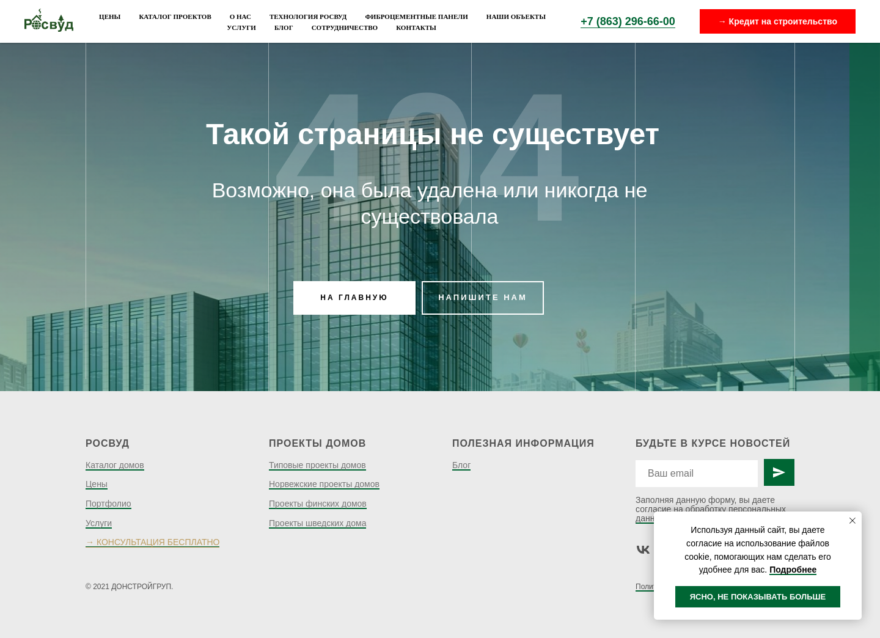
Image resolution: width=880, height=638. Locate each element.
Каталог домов (115, 465)
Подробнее (792, 569)
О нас (240, 16)
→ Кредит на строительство (777, 21)
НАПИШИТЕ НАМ (482, 297)
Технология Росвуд (308, 16)
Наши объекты (516, 16)
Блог (283, 27)
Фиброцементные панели (416, 16)
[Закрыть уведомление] (852, 521)
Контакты (416, 27)
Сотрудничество (345, 27)
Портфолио (108, 503)
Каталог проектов (175, 16)
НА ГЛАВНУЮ (354, 297)
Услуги (241, 27)
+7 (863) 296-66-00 (628, 21)
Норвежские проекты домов (324, 484)
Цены (109, 16)
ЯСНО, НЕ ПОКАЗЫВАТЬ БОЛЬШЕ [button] (758, 596)
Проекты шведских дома (317, 523)
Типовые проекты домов (317, 465)
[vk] (643, 549)
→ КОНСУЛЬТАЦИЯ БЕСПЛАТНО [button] (152, 542)
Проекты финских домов (318, 503)
